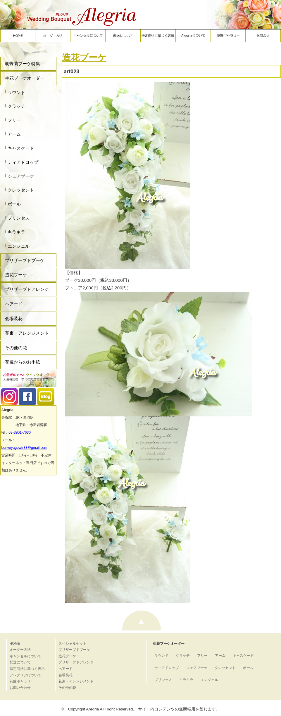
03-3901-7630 (19, 432)
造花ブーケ (16, 274)
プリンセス (19, 218)
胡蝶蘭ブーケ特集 (22, 63)
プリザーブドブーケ (24, 260)
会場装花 (14, 318)
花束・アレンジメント (27, 333)
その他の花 (16, 347)
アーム (14, 134)
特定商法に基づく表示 (27, 669)
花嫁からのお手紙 (22, 361)
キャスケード (21, 148)
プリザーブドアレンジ (27, 289)
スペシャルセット (72, 644)
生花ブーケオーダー (24, 78)
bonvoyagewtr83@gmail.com (24, 448)
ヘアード (14, 303)
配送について (20, 662)
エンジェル (19, 246)
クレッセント (21, 189)
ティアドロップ (23, 162)
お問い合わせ (20, 688)
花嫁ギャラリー (22, 681)
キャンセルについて (25, 656)
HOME (15, 644)
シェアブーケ (21, 176)
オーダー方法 (20, 650)
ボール (14, 203)
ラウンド (16, 92)
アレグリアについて (25, 675)
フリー (14, 120)
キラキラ (16, 232)
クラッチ (16, 106)
